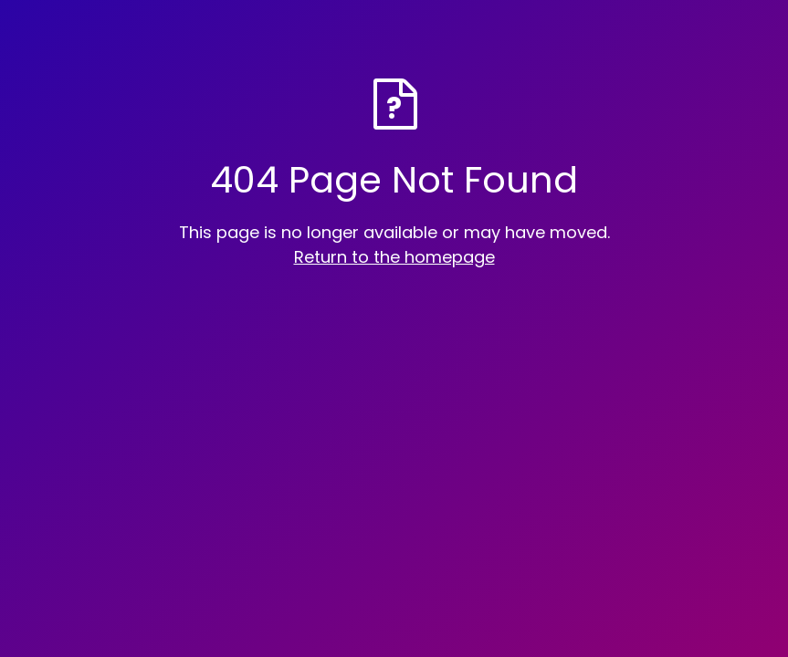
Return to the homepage (394, 256)
